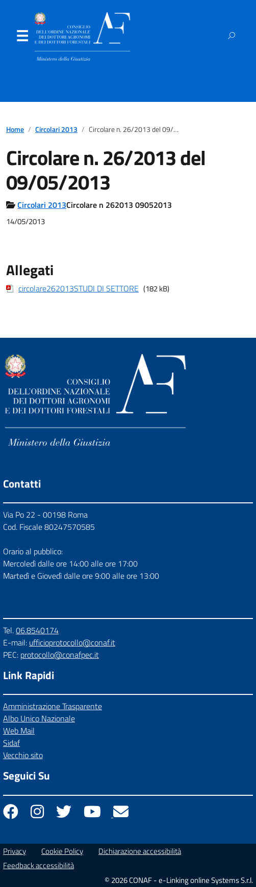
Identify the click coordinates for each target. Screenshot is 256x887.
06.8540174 (37, 630)
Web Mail (19, 730)
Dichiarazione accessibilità (139, 851)
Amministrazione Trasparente (52, 706)
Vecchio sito (23, 755)
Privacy (14, 851)
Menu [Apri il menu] (22, 38)
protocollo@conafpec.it (59, 655)
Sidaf (11, 743)
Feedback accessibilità (38, 865)
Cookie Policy (62, 851)
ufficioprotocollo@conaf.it (72, 642)
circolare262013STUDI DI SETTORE (78, 288)
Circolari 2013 (56, 129)
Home (15, 129)
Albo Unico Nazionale (39, 718)
